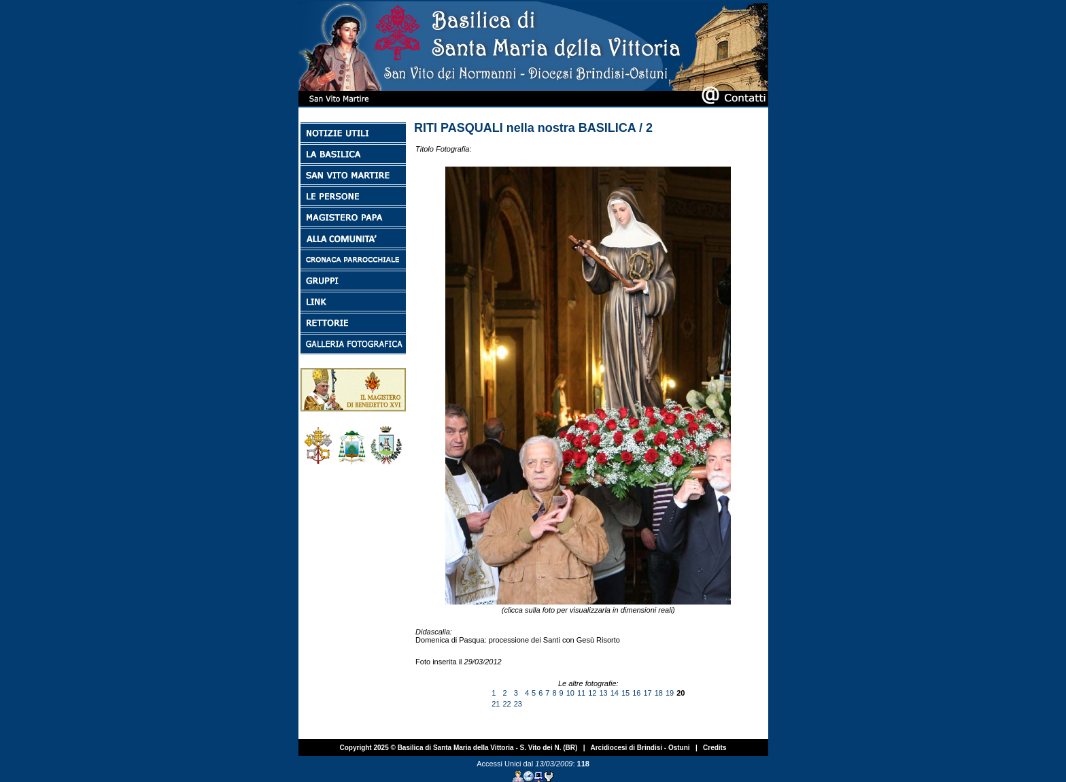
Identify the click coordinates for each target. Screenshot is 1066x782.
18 (659, 693)
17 (647, 693)
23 (518, 704)
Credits (714, 747)
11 (581, 693)
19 (670, 693)
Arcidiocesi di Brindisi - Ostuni (639, 747)
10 (570, 693)
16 (636, 693)
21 (496, 704)
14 (615, 693)
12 (592, 693)
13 (603, 693)
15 (625, 693)
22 (506, 704)
